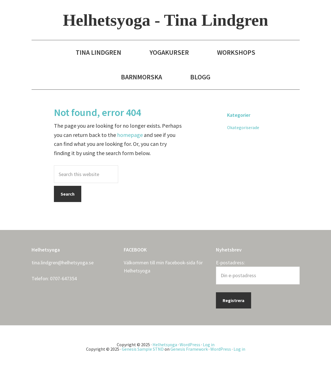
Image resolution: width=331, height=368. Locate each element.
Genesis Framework (189, 349)
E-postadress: (230, 262)
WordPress (190, 344)
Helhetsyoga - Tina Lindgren (165, 20)
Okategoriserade (243, 127)
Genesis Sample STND (143, 349)
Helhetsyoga (137, 270)
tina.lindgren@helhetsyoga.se (63, 262)
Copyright (126, 344)
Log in (209, 344)
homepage (130, 134)
